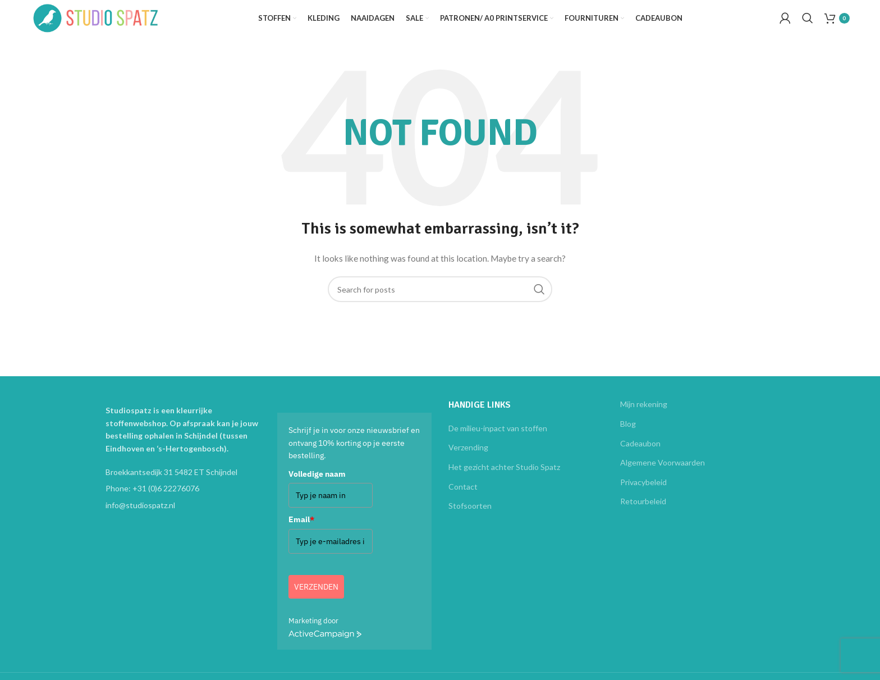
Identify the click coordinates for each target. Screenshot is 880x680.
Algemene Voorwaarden (662, 473)
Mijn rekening (643, 416)
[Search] (807, 24)
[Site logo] (114, 23)
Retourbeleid (643, 512)
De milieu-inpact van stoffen (497, 439)
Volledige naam (317, 485)
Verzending (468, 458)
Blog (628, 435)
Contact (463, 498)
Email (301, 531)
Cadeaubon (640, 454)
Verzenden (316, 598)
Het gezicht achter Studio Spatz (504, 478)
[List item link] (183, 500)
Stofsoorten (470, 517)
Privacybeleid (643, 493)
